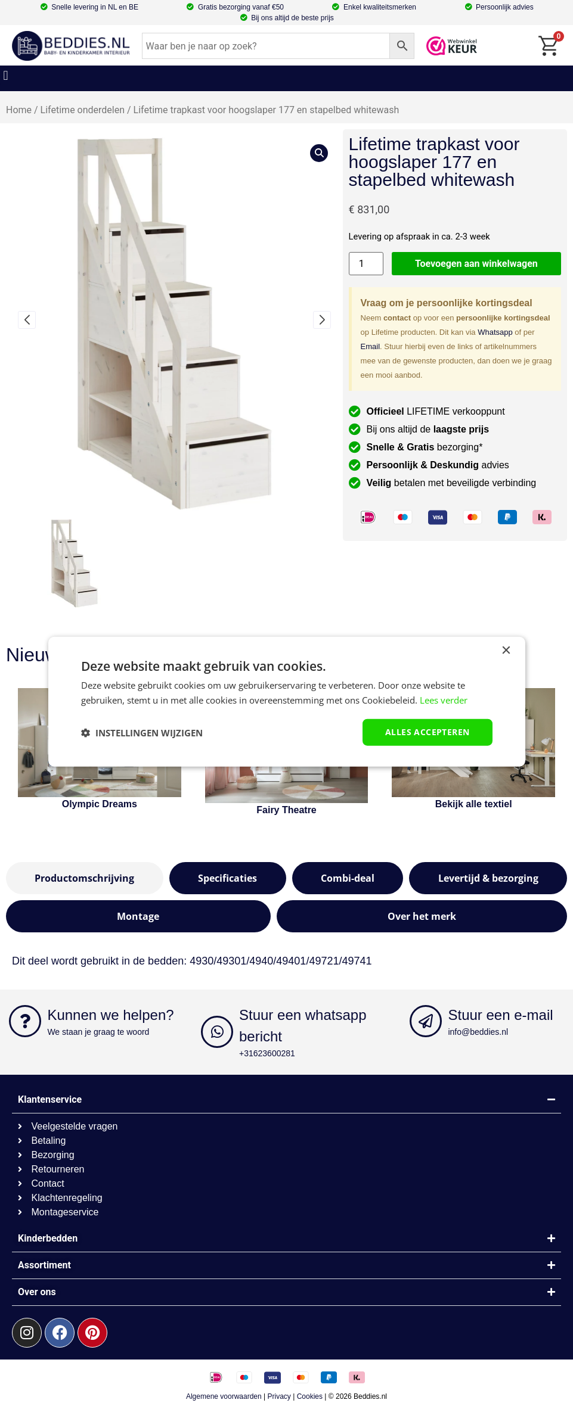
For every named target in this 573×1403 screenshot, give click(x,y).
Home (19, 110)
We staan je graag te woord (98, 1032)
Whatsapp (495, 332)
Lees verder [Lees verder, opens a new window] (443, 699)
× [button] (505, 650)
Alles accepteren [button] (427, 732)
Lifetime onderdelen (83, 110)
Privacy (279, 1396)
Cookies (310, 1396)
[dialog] (286, 701)
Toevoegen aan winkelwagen (476, 263)
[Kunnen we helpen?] (25, 1021)
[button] (5, 75)
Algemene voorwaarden (224, 1396)
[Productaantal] (366, 263)
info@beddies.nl (478, 1032)
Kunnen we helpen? (110, 1015)
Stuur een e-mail (500, 1015)
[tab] (84, 878)
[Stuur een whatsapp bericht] (217, 1032)
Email (370, 346)
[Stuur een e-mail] (426, 1021)
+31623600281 (267, 1053)
